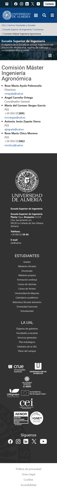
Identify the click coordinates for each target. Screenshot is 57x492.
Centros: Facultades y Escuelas (21, 25)
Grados (27, 261)
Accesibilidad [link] (28, 485)
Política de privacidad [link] (28, 469)
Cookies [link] (28, 479)
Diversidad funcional (27, 306)
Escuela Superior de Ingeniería (17, 29)
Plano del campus (27, 350)
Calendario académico (27, 297)
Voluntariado (27, 310)
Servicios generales (27, 337)
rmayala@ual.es (14, 93)
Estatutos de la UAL (27, 346)
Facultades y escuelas (27, 332)
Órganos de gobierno (27, 328)
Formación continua (27, 279)
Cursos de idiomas (27, 284)
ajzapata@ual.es (14, 129)
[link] (49, 3)
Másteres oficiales (27, 266)
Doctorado (27, 270)
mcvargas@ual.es (15, 117)
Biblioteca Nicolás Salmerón (27, 302)
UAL (3, 25)
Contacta (49, 3)
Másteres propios (27, 275)
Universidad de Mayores (27, 293)
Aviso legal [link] (28, 474)
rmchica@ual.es (14, 145)
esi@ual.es (16, 242)
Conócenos (38, 29)
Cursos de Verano (27, 288)
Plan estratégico (27, 341)
